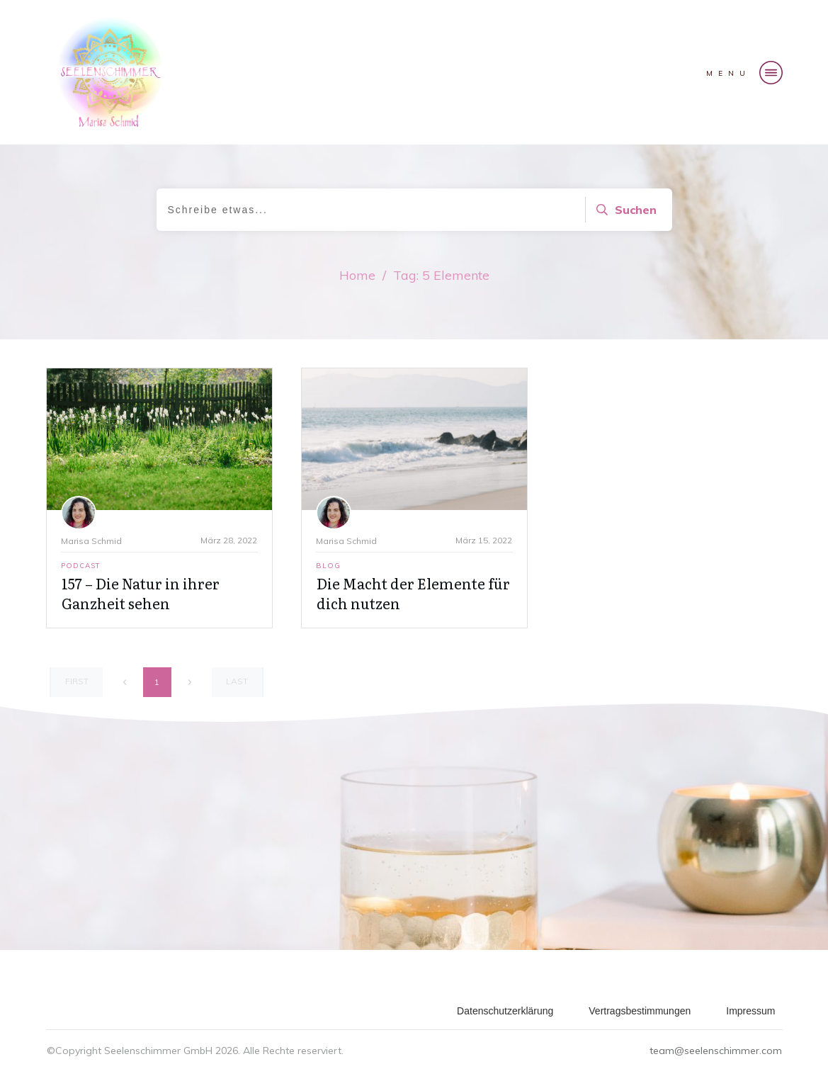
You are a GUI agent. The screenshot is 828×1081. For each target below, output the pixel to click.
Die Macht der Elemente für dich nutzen (413, 592)
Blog (328, 565)
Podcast (81, 565)
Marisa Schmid (91, 541)
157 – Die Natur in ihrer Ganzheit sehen (141, 592)
